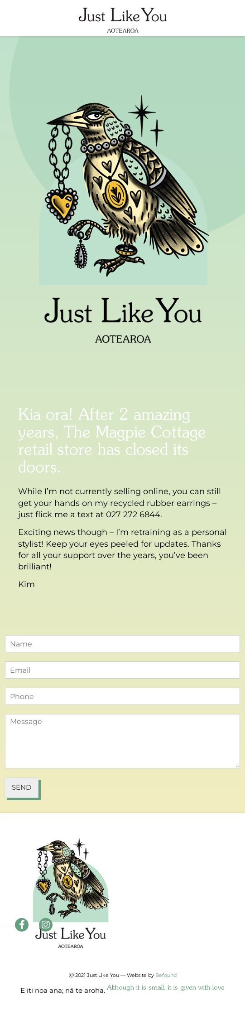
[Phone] (122, 696)
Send (21, 787)
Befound (166, 975)
